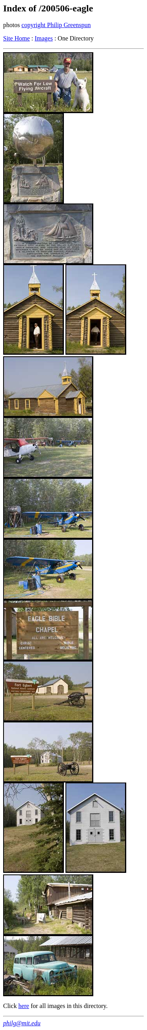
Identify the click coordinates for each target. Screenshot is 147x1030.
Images (43, 38)
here (23, 1006)
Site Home (16, 38)
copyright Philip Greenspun (56, 25)
